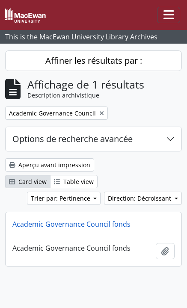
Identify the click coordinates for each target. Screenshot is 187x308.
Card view (28, 182)
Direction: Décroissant (140, 198)
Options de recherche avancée (72, 139)
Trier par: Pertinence (61, 198)
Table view (74, 182)
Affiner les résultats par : (93, 60)
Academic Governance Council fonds (71, 224)
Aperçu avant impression (49, 165)
